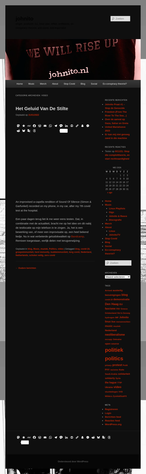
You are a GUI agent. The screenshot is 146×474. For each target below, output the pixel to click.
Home (20, 83)
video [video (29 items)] (117, 387)
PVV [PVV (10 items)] (107, 369)
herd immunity (42, 252)
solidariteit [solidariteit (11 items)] (124, 374)
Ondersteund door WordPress (73, 461)
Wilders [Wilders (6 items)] (108, 396)
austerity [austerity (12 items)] (118, 290)
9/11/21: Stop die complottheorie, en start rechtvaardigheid (117, 155)
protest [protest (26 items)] (117, 365)
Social (94, 83)
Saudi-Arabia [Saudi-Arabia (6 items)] (111, 374)
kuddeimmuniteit (59, 252)
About (55, 83)
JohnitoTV (114, 234)
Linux (112, 231)
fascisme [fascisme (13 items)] (110, 308)
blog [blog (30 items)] (124, 295)
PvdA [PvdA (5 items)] (125, 365)
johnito (24, 18)
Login (108, 413)
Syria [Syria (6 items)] (118, 378)
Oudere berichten (26, 268)
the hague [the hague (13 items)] (110, 382)
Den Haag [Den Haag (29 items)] (112, 304)
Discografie (115, 220)
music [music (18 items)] (109, 325)
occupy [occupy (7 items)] (108, 339)
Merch (43, 83)
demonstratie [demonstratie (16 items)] (121, 299)
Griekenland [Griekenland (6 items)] (110, 313)
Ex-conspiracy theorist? (115, 83)
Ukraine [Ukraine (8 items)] (109, 387)
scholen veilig (36, 255)
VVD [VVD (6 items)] (121, 392)
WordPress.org (113, 424)
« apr (109, 192)
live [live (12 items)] (113, 321)
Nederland (86, 252)
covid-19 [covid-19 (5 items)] (109, 299)
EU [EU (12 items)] (121, 304)
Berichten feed (113, 417)
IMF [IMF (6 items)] (117, 317)
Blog (83, 83)
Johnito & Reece (118, 216)
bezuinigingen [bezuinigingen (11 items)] (113, 295)
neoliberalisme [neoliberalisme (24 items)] (115, 334)
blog (30, 249)
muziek (44, 249)
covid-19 (85, 249)
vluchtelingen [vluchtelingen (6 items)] (111, 392)
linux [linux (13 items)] (108, 321)
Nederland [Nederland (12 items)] (111, 330)
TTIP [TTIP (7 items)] (119, 382)
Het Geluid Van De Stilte (42, 108)
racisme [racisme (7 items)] (114, 369)
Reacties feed (112, 420)
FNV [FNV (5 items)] (118, 309)
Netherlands (22, 255)
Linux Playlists (117, 208)
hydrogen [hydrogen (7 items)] (109, 317)
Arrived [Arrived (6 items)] (108, 290)
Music (31, 83)
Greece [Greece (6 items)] (124, 309)
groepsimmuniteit (25, 252)
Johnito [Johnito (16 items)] (124, 317)
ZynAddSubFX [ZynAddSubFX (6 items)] (120, 396)
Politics (53, 249)
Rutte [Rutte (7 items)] (121, 369)
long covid (74, 252)
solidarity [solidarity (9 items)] (110, 378)
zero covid (50, 255)
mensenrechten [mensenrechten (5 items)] (123, 322)
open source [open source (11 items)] (112, 343)
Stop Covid (69, 83)
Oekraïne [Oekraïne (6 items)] (117, 339)
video (60, 249)
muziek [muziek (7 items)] (117, 326)
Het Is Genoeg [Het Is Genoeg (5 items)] (123, 313)
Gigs (111, 212)
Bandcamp (77, 236)
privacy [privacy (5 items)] (108, 365)
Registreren (111, 409)
